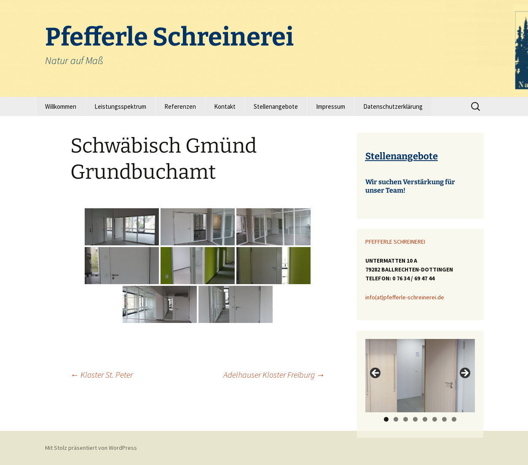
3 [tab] (405, 419)
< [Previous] (376, 373)
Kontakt (225, 106)
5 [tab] (425, 419)
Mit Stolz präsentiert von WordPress (91, 448)
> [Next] (464, 373)
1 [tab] (386, 419)
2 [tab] (396, 419)
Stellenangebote (276, 106)
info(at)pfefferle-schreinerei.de (404, 297)
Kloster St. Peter (101, 374)
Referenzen (180, 106)
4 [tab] (415, 419)
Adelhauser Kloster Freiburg (274, 374)
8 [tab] (454, 419)
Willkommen (60, 106)
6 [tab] (434, 419)
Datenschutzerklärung (393, 106)
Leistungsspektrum (120, 106)
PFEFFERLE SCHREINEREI (395, 241)
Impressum (330, 106)
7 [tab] (444, 419)
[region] (420, 375)
